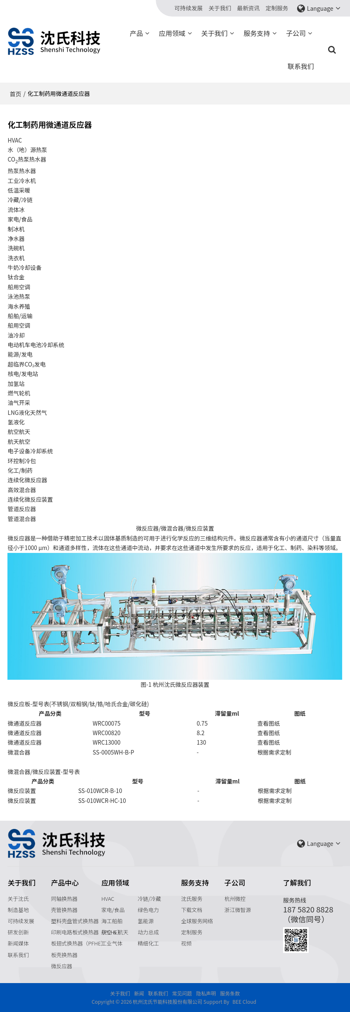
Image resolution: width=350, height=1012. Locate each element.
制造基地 (18, 910)
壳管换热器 (64, 910)
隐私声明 (206, 993)
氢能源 (145, 921)
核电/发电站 (22, 373)
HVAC (107, 898)
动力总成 (148, 932)
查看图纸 (268, 723)
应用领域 (172, 33)
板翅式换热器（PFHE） (78, 943)
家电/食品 (112, 910)
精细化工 (148, 943)
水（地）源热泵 (27, 149)
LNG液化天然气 (27, 412)
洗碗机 (15, 248)
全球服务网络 (197, 921)
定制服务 (277, 8)
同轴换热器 (64, 898)
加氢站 (15, 383)
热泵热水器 (21, 171)
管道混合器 (21, 518)
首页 (15, 94)
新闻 (139, 993)
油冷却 (15, 335)
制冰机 (15, 229)
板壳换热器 (64, 955)
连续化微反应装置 (30, 499)
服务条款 (230, 993)
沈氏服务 (191, 898)
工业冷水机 (21, 180)
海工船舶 (111, 921)
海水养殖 (18, 306)
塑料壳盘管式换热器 (74, 921)
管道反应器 (21, 509)
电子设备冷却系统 (30, 451)
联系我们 (301, 66)
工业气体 (111, 943)
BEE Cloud (244, 1001)
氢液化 (15, 422)
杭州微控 (234, 898)
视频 (186, 943)
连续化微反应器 (27, 480)
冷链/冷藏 (149, 898)
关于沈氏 (18, 898)
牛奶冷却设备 (24, 267)
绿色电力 (148, 910)
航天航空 (18, 441)
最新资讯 (248, 8)
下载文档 (191, 910)
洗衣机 (15, 258)
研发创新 (18, 932)
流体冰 (15, 209)
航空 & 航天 (114, 932)
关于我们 (220, 8)
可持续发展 (188, 8)
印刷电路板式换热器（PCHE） (86, 932)
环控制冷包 (21, 461)
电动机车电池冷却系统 (35, 345)
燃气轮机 (18, 393)
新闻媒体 (18, 943)
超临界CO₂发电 (26, 364)
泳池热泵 (18, 296)
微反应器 (61, 966)
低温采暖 (18, 190)
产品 (136, 33)
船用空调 (18, 287)
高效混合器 (21, 490)
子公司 (296, 33)
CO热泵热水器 (26, 159)
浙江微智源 (237, 910)
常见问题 (182, 993)
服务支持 (257, 33)
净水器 (15, 238)
